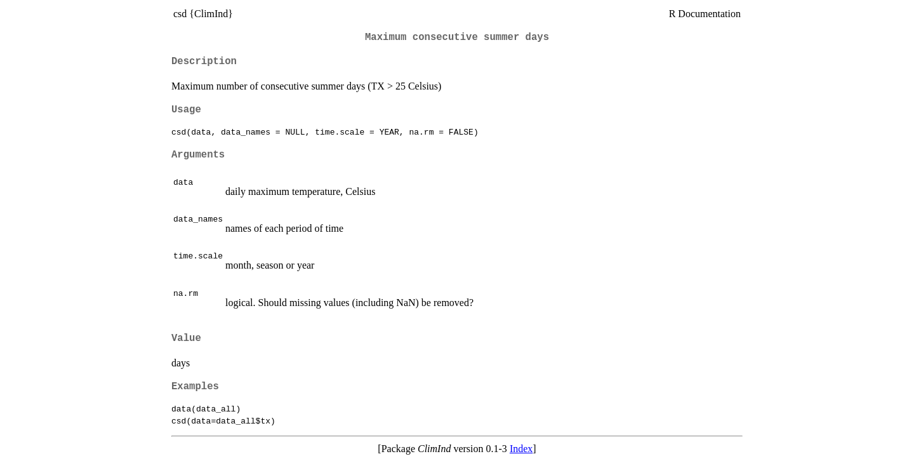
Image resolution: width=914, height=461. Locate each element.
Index (521, 448)
